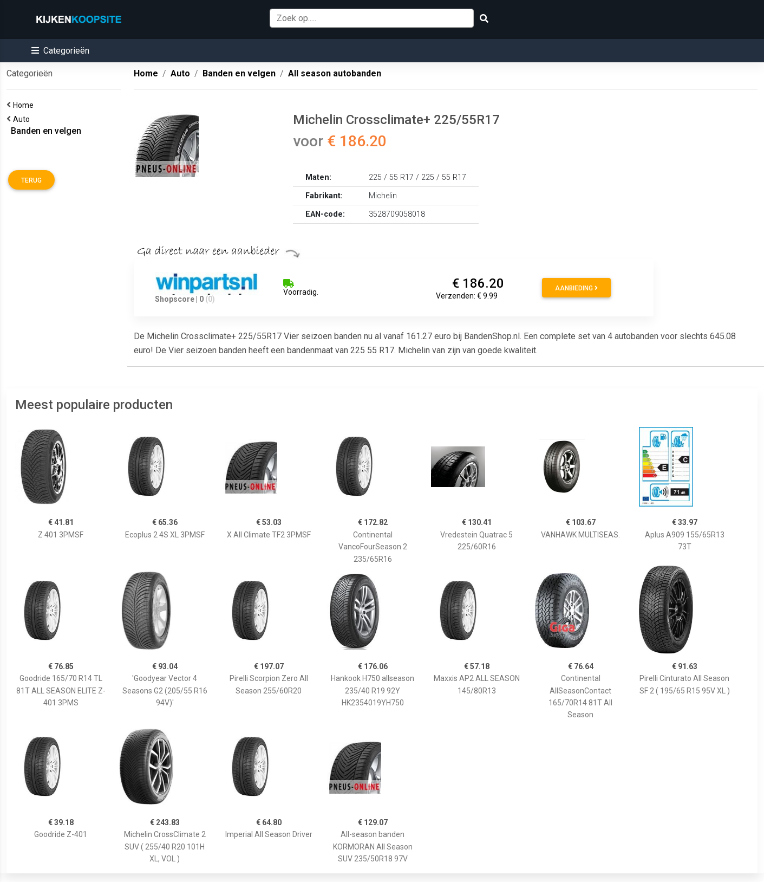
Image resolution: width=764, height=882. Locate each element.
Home (25, 105)
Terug (31, 180)
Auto (23, 119)
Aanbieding (576, 288)
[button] (60, 51)
